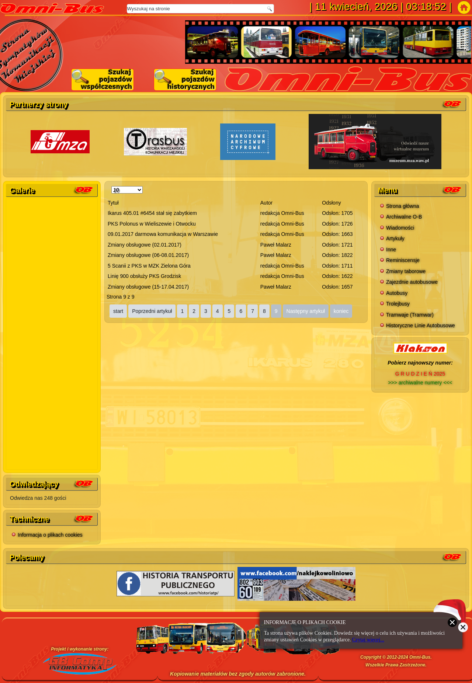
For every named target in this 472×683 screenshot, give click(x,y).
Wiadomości (400, 228)
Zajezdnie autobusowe (412, 282)
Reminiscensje (403, 260)
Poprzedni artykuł (152, 311)
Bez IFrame (52, 332)
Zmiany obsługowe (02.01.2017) (144, 245)
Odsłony (331, 203)
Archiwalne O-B (404, 217)
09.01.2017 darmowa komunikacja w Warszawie (163, 234)
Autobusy (396, 293)
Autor (266, 203)
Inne (391, 249)
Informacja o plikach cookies (50, 535)
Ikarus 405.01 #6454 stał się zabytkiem (152, 213)
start (118, 311)
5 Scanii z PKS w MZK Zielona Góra (149, 266)
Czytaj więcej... (368, 639)
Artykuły (395, 238)
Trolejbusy (398, 304)
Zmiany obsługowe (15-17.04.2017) (148, 287)
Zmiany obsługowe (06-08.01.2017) (148, 255)
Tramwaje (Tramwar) (410, 315)
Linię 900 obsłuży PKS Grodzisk (144, 276)
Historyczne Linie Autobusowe (420, 325)
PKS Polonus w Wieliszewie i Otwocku (152, 224)
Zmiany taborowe (406, 271)
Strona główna (402, 206)
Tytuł (113, 203)
